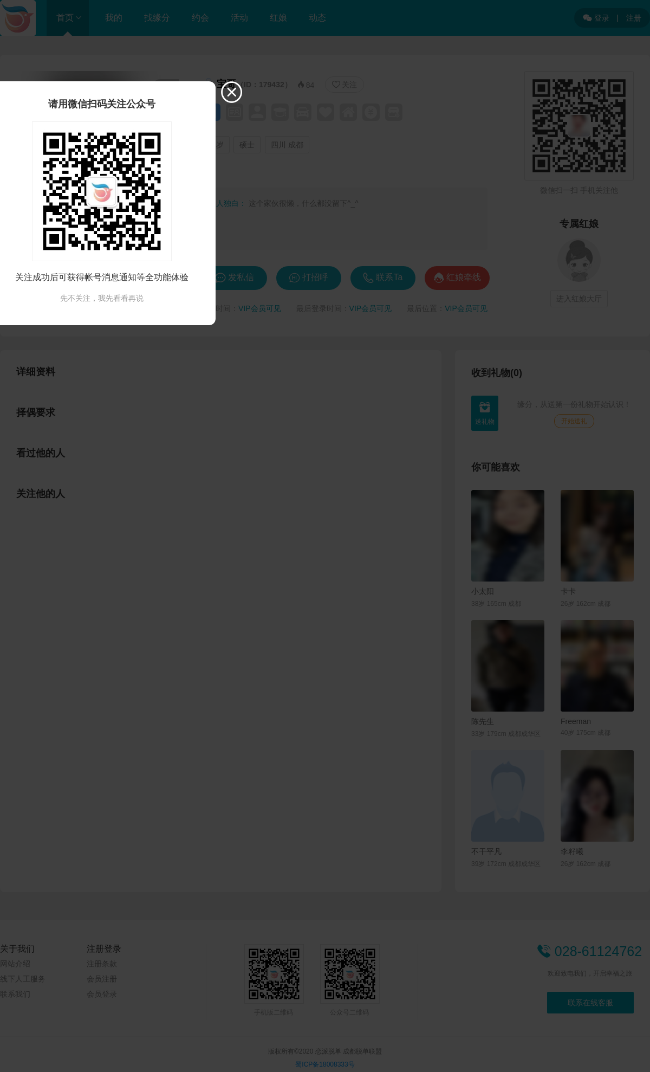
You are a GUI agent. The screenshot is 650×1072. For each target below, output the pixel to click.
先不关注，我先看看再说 (102, 298)
